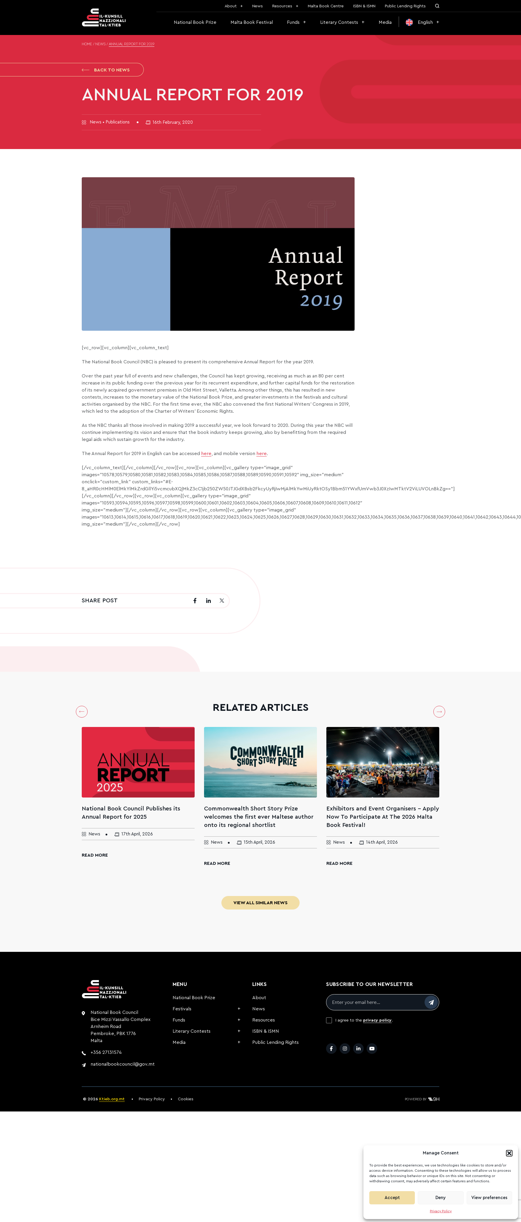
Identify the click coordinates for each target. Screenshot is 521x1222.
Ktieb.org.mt (112, 1099)
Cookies (185, 1099)
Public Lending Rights (405, 6)
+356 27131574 (106, 1052)
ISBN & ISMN (364, 6)
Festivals (182, 1009)
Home (87, 44)
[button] (509, 1153)
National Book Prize (195, 22)
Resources (282, 6)
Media (385, 22)
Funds (293, 22)
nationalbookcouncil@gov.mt (123, 1064)
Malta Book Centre (326, 6)
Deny (440, 1198)
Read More (95, 855)
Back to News (106, 70)
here (206, 453)
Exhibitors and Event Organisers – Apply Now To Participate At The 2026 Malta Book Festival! (382, 817)
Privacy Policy (441, 1211)
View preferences (489, 1198)
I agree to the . (364, 1020)
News (257, 6)
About (231, 6)
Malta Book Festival (252, 22)
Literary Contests (339, 22)
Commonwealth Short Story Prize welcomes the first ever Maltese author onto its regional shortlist (258, 817)
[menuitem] (422, 22)
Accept (392, 1198)
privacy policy (377, 1020)
